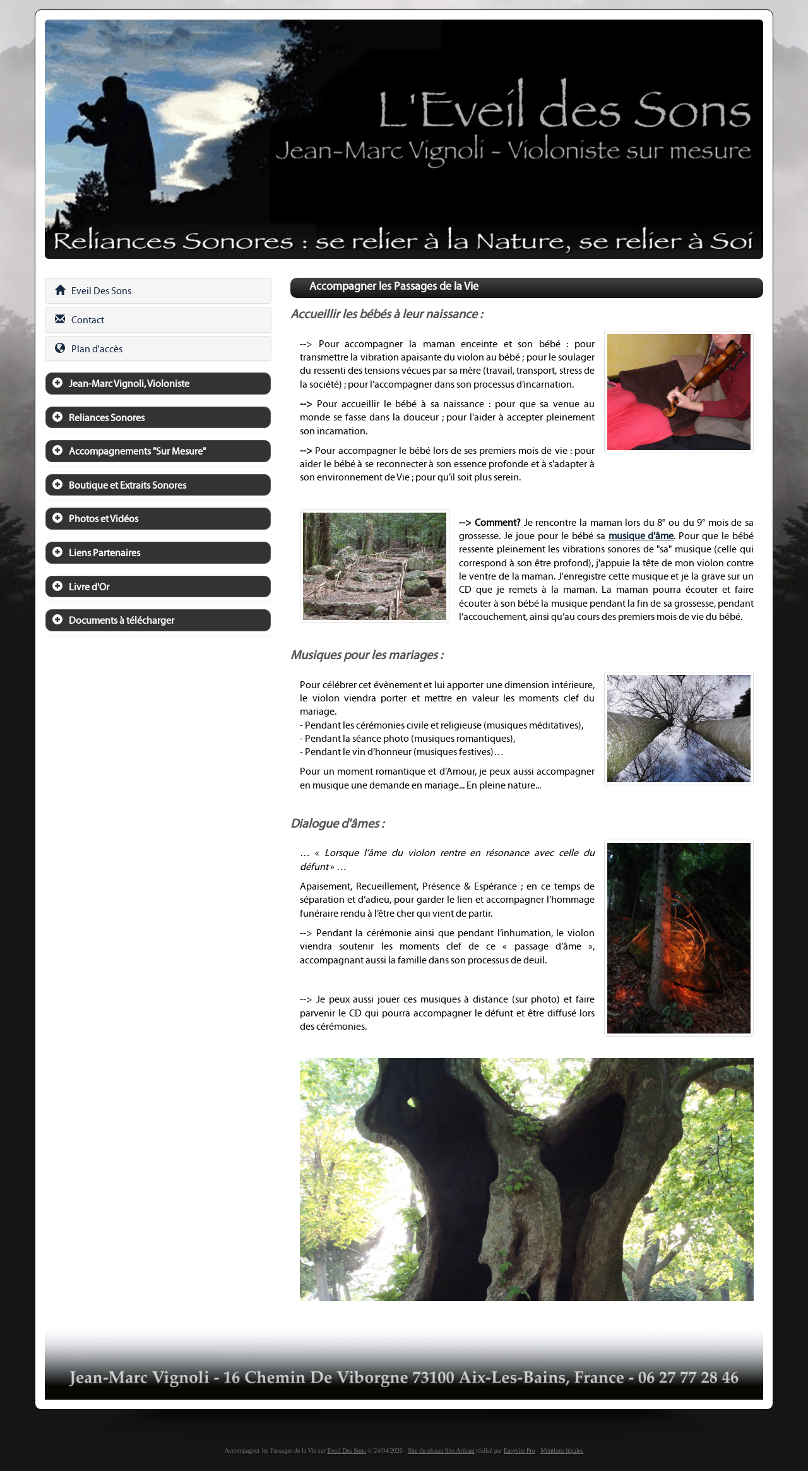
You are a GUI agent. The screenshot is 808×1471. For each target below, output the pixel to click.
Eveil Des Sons (93, 291)
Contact (79, 320)
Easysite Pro (519, 1450)
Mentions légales (561, 1450)
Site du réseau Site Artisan (441, 1450)
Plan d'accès (88, 349)
